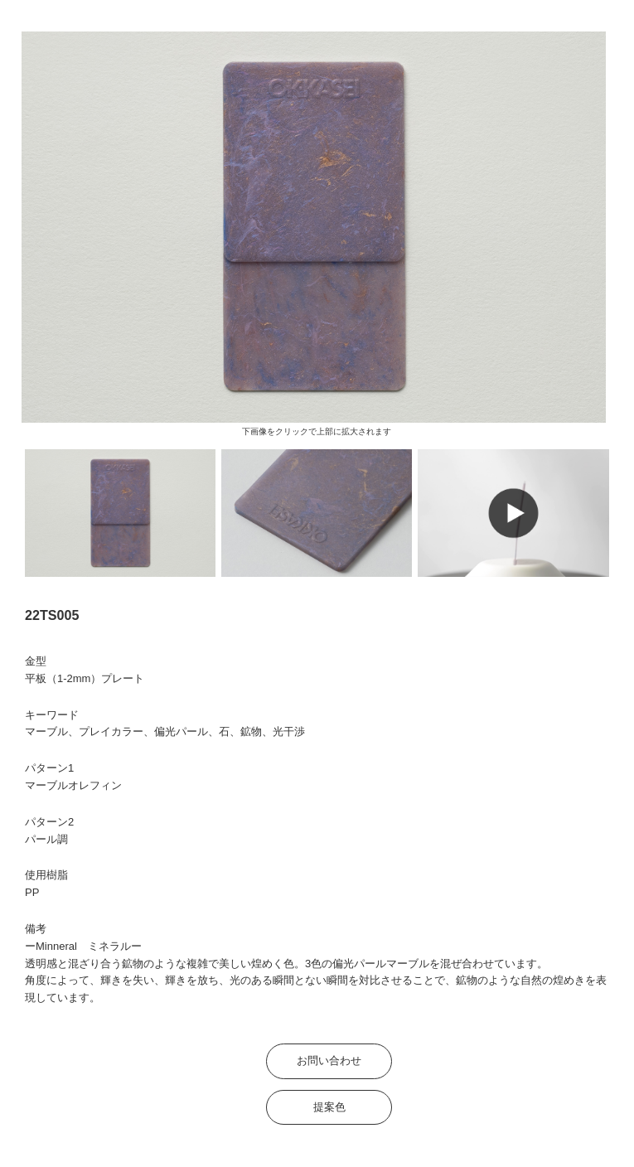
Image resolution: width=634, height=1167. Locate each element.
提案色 (329, 1107)
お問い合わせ (329, 1060)
